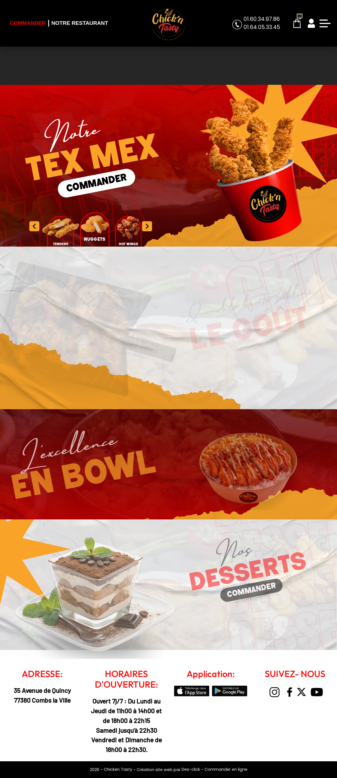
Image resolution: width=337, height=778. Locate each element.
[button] (147, 226)
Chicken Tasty (118, 769)
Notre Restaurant (79, 23)
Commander (28, 23)
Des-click (191, 769)
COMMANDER (96, 183)
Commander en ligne (225, 769)
